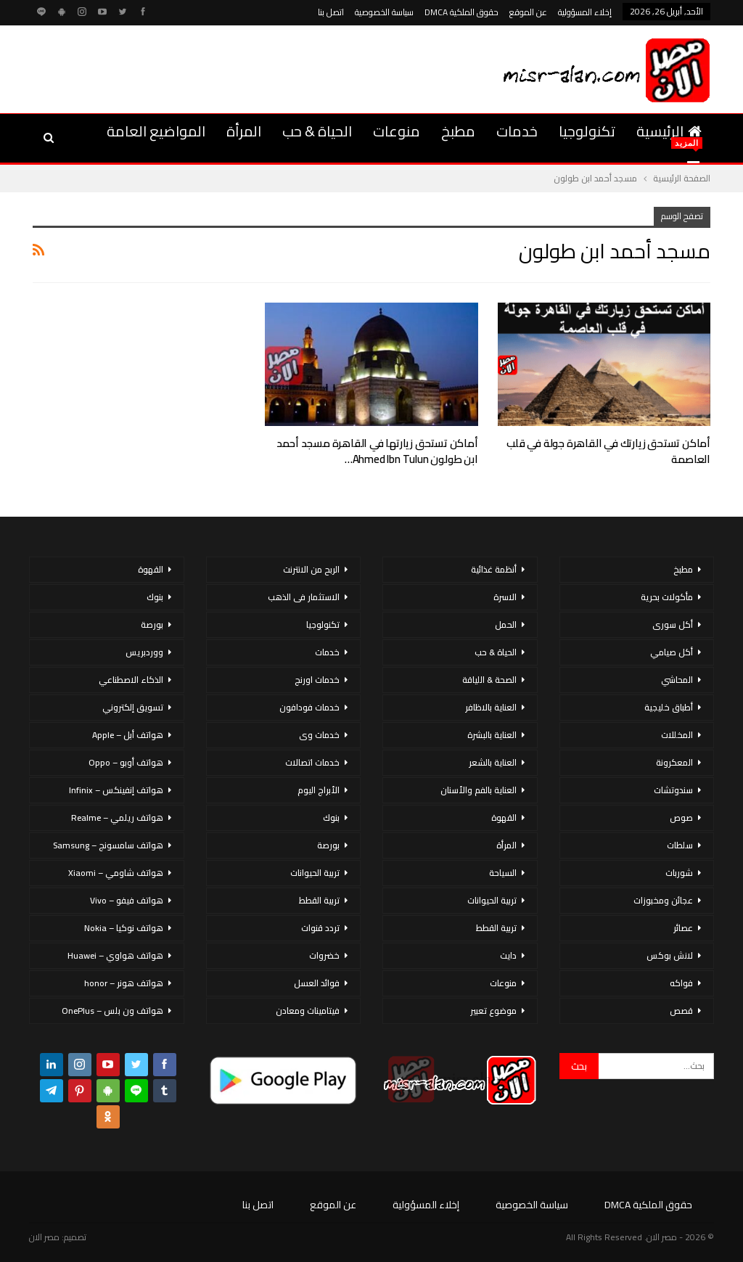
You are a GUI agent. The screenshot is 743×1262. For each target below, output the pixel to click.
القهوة (504, 817)
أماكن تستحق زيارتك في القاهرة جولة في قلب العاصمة (608, 451)
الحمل (506, 624)
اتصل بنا (331, 12)
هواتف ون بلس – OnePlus (112, 1010)
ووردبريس (144, 652)
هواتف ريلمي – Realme (117, 817)
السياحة (503, 872)
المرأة (243, 131)
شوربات (679, 872)
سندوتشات (673, 790)
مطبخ (458, 131)
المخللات (677, 734)
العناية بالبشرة (492, 734)
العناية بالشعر (493, 762)
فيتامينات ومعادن (308, 1010)
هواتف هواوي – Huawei (115, 955)
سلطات (680, 845)
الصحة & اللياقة (489, 679)
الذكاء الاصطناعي (131, 679)
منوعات (396, 131)
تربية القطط (496, 927)
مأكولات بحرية (667, 597)
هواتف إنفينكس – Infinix (116, 790)
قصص (681, 1010)
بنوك (331, 817)
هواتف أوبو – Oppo (126, 762)
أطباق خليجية (668, 707)
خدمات (517, 131)
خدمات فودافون (309, 707)
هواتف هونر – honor (123, 983)
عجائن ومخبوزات (663, 900)
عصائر (683, 927)
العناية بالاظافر (491, 707)
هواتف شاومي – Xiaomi (115, 872)
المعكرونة (674, 762)
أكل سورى (672, 624)
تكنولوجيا (587, 131)
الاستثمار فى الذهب (304, 597)
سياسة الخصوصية (384, 12)
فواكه (681, 983)
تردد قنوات (320, 927)
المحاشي (677, 679)
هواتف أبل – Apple (127, 734)
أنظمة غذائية (494, 569)
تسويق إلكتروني (132, 707)
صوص (681, 817)
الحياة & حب (317, 131)
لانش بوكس (669, 955)
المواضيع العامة (156, 131)
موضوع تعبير (493, 1010)
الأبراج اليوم (318, 790)
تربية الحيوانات (492, 900)
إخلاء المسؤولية (585, 12)
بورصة (328, 845)
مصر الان (44, 1237)
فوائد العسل (317, 983)
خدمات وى (319, 734)
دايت (508, 955)
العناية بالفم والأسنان (478, 790)
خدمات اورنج (317, 679)
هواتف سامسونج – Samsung (108, 845)
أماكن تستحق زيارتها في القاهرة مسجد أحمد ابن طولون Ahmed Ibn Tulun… (377, 451)
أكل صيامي (671, 652)
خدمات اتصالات (312, 762)
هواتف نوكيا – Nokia (123, 927)
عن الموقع (528, 12)
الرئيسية (669, 131)
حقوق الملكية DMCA (461, 12)
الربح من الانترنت (311, 569)
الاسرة (505, 597)
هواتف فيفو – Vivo (126, 900)
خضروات (324, 955)
